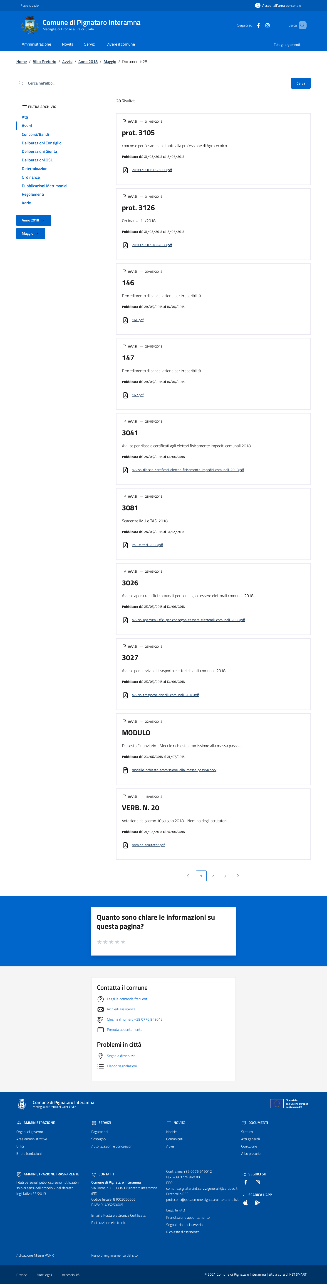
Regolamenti (33, 194)
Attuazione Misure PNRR (35, 1255)
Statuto (247, 1131)
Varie (26, 203)
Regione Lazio (29, 5)
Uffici (20, 1146)
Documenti (254, 1122)
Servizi (101, 1122)
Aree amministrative (31, 1139)
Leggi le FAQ (175, 1210)
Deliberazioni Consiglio (42, 143)
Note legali (44, 1274)
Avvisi (67, 61)
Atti (25, 117)
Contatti (102, 1174)
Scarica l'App (256, 1194)
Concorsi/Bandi (35, 134)
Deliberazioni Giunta (39, 151)
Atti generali (250, 1139)
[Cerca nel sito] (301, 25)
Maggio (110, 61)
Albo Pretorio (44, 61)
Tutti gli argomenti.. (287, 44)
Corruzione (249, 1146)
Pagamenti (99, 1131)
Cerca (301, 83)
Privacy (21, 1274)
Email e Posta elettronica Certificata (118, 1215)
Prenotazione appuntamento (188, 1217)
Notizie (171, 1131)
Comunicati (174, 1139)
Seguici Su (253, 1174)
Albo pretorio (250, 1153)
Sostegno (98, 1139)
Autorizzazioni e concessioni (112, 1146)
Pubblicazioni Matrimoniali (45, 186)
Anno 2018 (88, 61)
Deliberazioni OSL (37, 160)
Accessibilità (70, 1274)
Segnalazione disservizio (184, 1224)
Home (21, 61)
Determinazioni (35, 168)
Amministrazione (35, 1122)
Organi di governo (29, 1131)
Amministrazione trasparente (47, 1174)
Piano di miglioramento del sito (114, 1255)
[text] (251, 25)
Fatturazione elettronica (109, 1222)
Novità (176, 1122)
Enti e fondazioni (29, 1153)
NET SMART (298, 1274)
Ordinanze (31, 177)
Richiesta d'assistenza (182, 1232)
